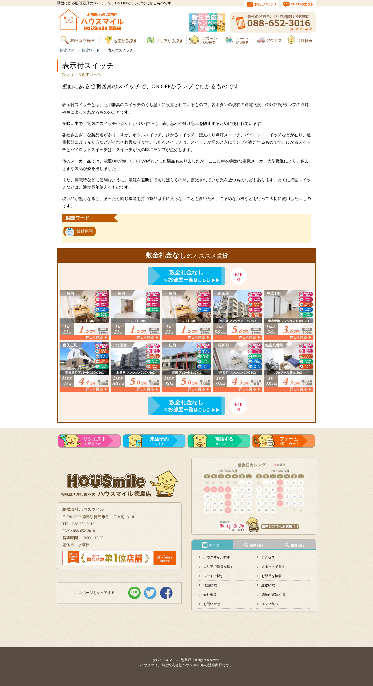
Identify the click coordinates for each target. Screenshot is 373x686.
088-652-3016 (224, 441)
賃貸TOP (67, 50)
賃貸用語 (84, 231)
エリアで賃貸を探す (218, 567)
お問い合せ (211, 604)
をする (159, 441)
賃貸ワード (91, 50)
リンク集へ (269, 604)
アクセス (268, 557)
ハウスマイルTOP (216, 557)
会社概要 (210, 594)
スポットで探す (273, 567)
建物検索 (268, 585)
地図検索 (210, 585)
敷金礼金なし (186, 272)
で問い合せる (289, 441)
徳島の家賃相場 (273, 594)
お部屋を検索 (271, 576)
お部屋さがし (94, 441)
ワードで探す (213, 576)
